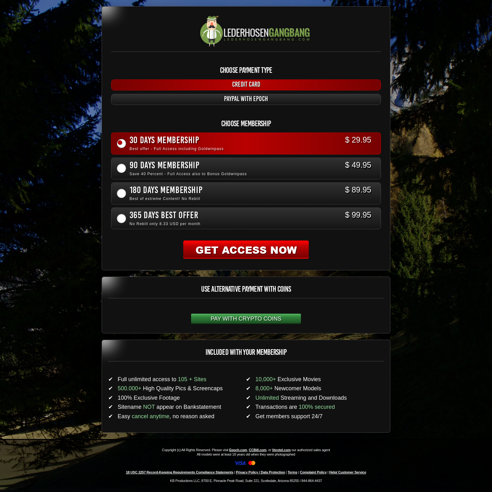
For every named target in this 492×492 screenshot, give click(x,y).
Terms (292, 472)
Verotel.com (281, 450)
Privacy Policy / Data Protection (260, 472)
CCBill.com (257, 450)
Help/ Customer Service (347, 472)
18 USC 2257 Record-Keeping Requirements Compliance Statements (179, 472)
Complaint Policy (313, 472)
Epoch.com (238, 450)
